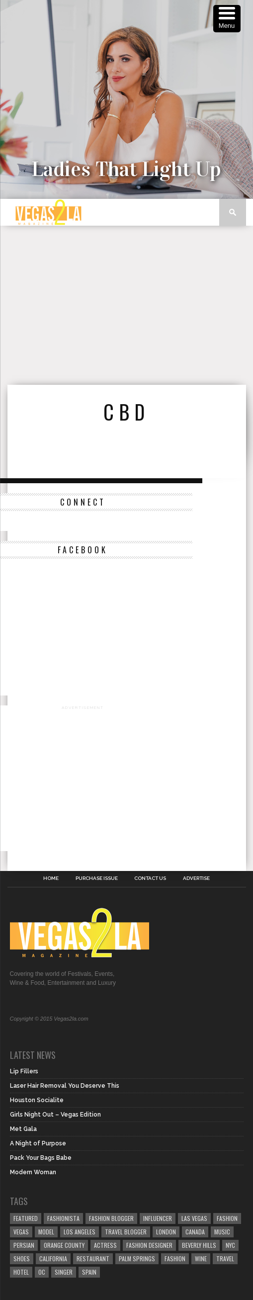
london (166, 1231)
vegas (21, 1231)
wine (201, 1258)
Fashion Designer (149, 1245)
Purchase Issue (97, 878)
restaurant (93, 1258)
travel (225, 1258)
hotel (21, 1272)
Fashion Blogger (111, 1218)
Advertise (196, 878)
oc (41, 1272)
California (53, 1258)
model (46, 1231)
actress (105, 1245)
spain (89, 1272)
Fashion (227, 1218)
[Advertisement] (130, 305)
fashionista (63, 1218)
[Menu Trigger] (227, 18)
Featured (25, 1218)
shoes (21, 1258)
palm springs (137, 1258)
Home (51, 878)
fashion (175, 1258)
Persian (23, 1245)
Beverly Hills (199, 1245)
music (222, 1231)
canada (195, 1231)
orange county (64, 1245)
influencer (157, 1218)
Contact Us (150, 878)
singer (64, 1272)
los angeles (79, 1231)
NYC (230, 1245)
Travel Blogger (126, 1231)
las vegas (194, 1218)
